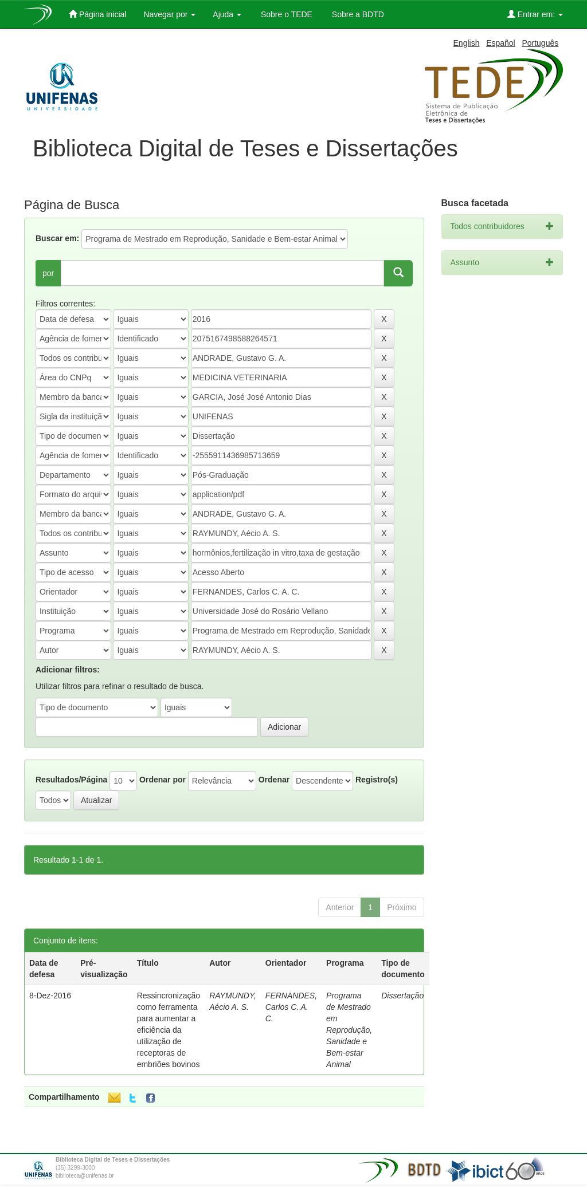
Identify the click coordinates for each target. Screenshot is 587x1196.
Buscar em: (57, 238)
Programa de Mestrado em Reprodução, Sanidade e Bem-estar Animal (349, 1030)
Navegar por (169, 14)
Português (540, 43)
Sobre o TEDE (285, 14)
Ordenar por (162, 779)
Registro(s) (376, 779)
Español (500, 43)
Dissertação (402, 995)
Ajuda (227, 14)
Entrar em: (535, 14)
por (48, 273)
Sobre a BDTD (357, 14)
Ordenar (274, 779)
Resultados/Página (71, 779)
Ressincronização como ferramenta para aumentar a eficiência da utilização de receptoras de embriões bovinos (169, 1030)
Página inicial (97, 14)
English (466, 43)
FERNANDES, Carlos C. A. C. (291, 1007)
